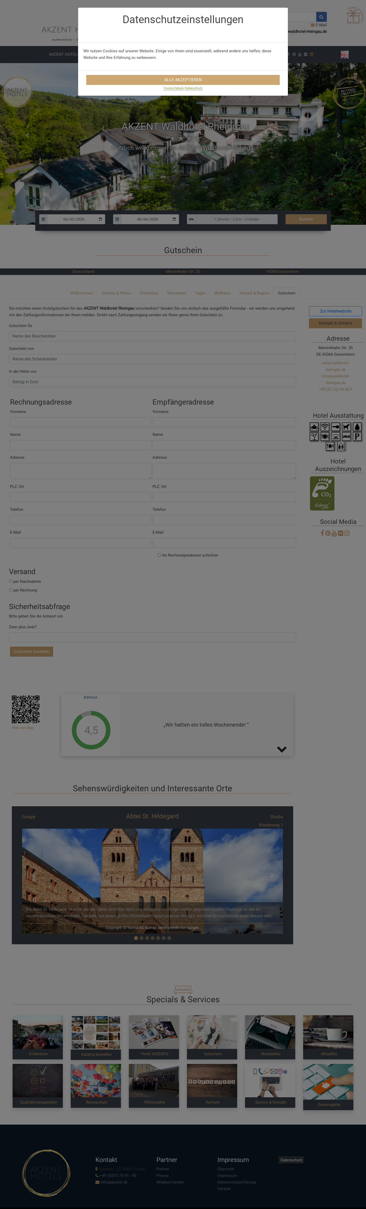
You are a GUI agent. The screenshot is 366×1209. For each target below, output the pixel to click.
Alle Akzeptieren (183, 79)
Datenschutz (193, 88)
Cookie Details (174, 88)
